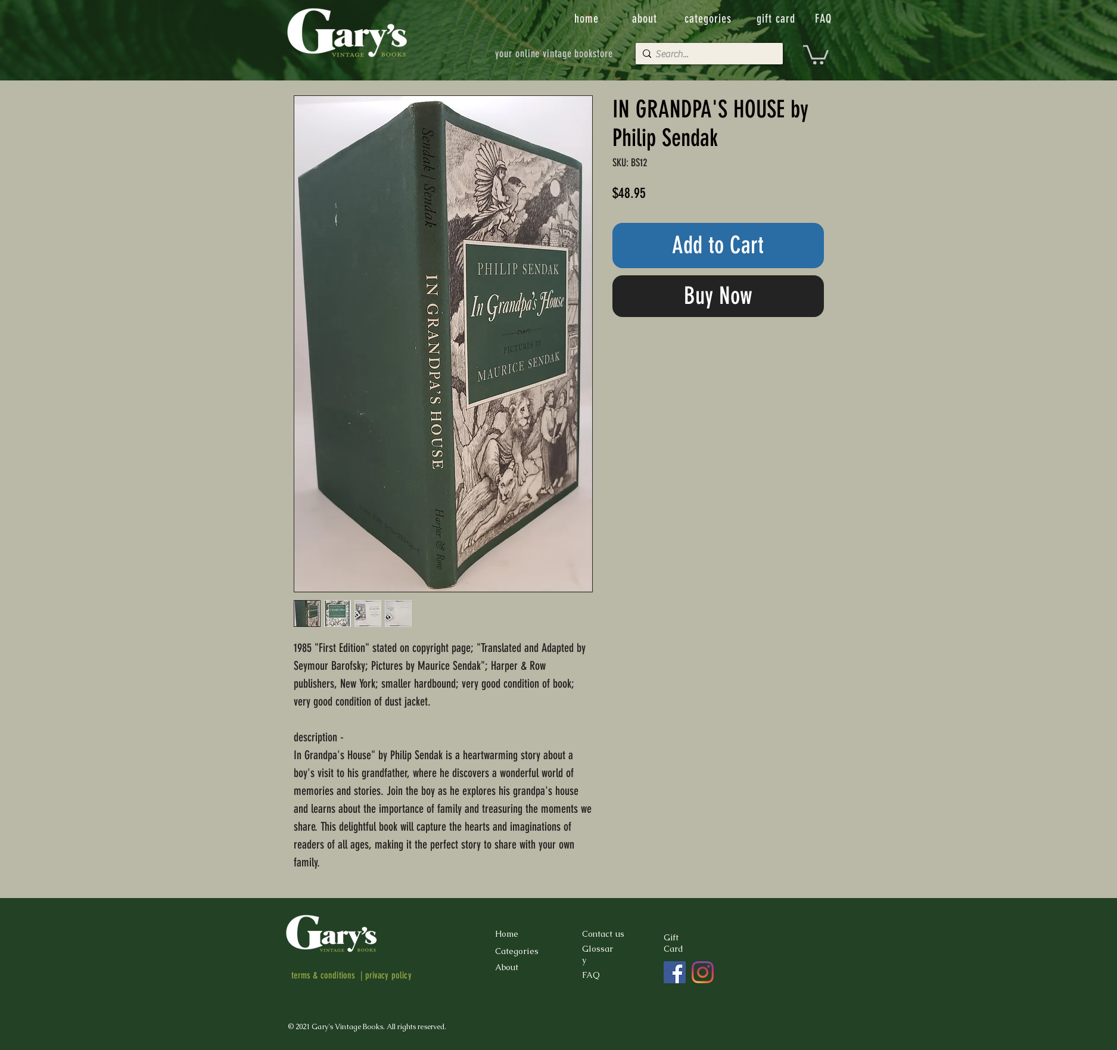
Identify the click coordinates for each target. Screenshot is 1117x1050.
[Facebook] (675, 972)
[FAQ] (824, 18)
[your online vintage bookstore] (554, 54)
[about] (646, 18)
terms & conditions (323, 975)
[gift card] (777, 18)
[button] (816, 53)
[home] (588, 18)
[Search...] (706, 54)
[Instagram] (703, 972)
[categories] (709, 18)
